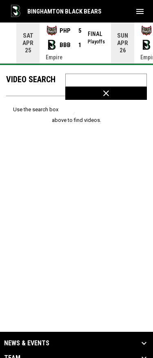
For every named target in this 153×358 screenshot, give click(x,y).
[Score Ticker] (76, 43)
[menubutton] (140, 11)
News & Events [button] (26, 343)
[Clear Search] (106, 93)
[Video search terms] (106, 80)
